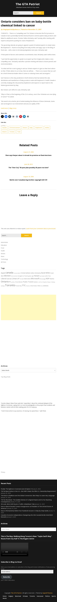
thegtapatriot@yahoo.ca (11, 29)
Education (4, 245)
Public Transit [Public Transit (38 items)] (28, 282)
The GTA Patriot (28, 4)
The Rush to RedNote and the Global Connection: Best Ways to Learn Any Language (28, 495)
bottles (47, 127)
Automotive (4, 242)
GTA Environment (15, 127)
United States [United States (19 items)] (33, 285)
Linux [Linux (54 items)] (14, 278)
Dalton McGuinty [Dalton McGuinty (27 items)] (36, 273)
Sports (54, 596)
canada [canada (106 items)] (9, 272)
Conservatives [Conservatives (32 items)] (25, 273)
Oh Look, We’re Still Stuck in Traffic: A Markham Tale (17, 504)
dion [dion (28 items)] (2, 276)
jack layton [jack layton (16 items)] (42, 276)
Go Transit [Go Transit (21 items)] (25, 276)
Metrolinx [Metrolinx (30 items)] (27, 279)
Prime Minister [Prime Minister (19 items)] (19, 282)
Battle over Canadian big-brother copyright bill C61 (28, 180)
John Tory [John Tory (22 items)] (48, 276)
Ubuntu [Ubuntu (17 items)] (28, 285)
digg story (12, 108)
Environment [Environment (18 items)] (14, 276)
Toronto (12, 132)
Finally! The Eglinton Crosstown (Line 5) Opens (15, 489)
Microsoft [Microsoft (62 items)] (35, 278)
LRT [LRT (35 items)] (18, 279)
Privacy (3, 472)
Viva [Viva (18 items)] (42, 285)
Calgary (10, 596)
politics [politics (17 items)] (13, 282)
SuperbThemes (48, 593)
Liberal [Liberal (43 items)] (3, 278)
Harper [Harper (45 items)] (37, 276)
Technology (4, 259)
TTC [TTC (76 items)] (24, 285)
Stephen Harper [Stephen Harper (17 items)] (47, 282)
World (4, 598)
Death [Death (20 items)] (52, 273)
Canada (4, 127)
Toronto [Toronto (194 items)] (10, 285)
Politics (47, 596)
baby (31, 127)
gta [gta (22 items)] (33, 276)
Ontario (25, 127)
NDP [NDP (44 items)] (47, 278)
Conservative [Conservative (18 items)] (17, 273)
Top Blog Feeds (5, 377)
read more (4, 108)
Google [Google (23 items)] (20, 276)
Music (2, 256)
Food (2, 248)
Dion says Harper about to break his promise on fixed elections (28, 155)
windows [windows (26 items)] (45, 286)
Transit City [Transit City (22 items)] (19, 286)
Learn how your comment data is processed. (41, 228)
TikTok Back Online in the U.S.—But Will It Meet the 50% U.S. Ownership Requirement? (28, 491)
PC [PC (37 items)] (10, 282)
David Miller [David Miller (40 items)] (45, 273)
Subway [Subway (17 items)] (53, 282)
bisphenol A (38, 127)
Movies (3, 253)
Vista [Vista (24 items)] (38, 286)
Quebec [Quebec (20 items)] (36, 282)
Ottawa (25, 596)
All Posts (3, 262)
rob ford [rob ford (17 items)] (40, 282)
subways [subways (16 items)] (3, 285)
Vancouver (40, 596)
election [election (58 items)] (7, 275)
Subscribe (6, 577)
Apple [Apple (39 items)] (3, 273)
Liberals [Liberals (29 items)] (9, 279)
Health (3, 251)
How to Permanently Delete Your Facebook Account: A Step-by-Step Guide (24, 511)
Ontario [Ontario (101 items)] (5, 281)
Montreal (18, 596)
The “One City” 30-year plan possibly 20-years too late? (28, 168)
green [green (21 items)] (30, 276)
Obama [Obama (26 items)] (52, 279)
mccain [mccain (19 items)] (22, 278)
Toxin (19, 132)
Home (4, 596)
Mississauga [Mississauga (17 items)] (43, 278)
